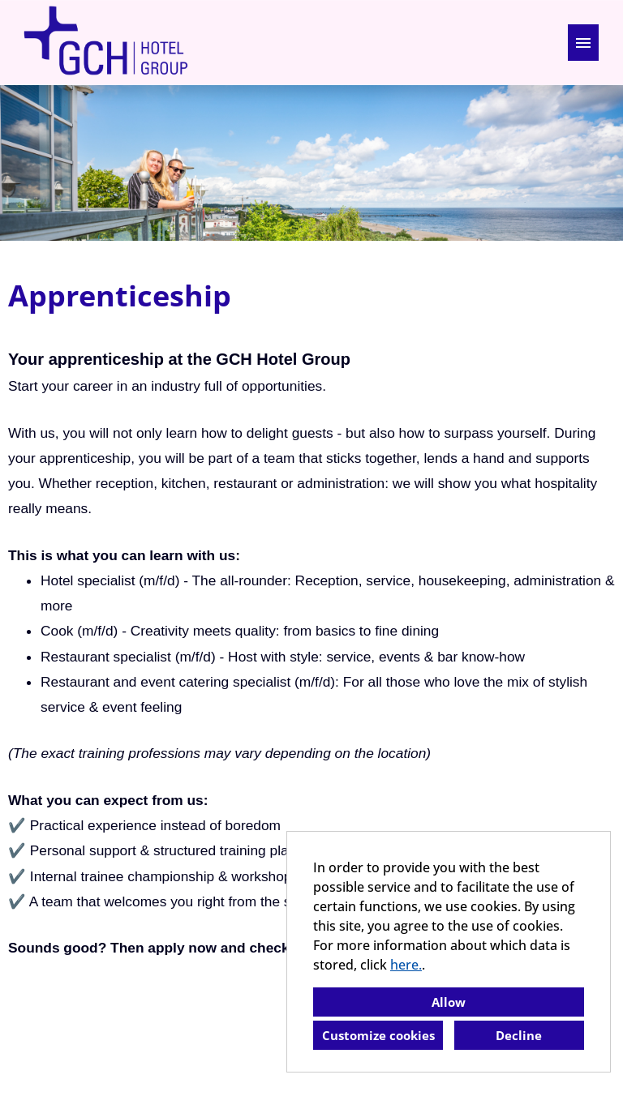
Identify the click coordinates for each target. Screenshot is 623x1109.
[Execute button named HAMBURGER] (583, 42)
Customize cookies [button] (378, 1035)
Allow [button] (449, 1002)
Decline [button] (519, 1035)
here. (406, 965)
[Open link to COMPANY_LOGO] (105, 42)
